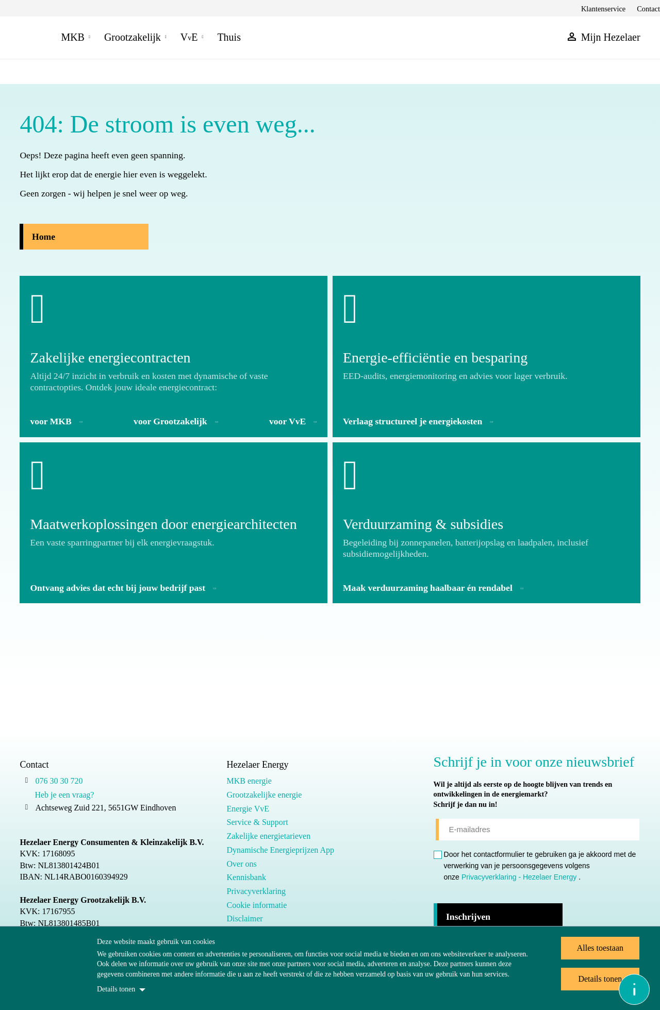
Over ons (241, 863)
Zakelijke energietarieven (268, 836)
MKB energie (248, 780)
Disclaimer (244, 918)
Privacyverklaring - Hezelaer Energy (518, 877)
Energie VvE (247, 808)
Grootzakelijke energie (264, 794)
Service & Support (257, 822)
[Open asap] (634, 989)
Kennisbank (246, 877)
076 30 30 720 (58, 780)
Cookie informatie (256, 905)
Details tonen (116, 989)
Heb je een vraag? (64, 794)
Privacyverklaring (256, 891)
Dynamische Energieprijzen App (280, 850)
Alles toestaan (600, 947)
